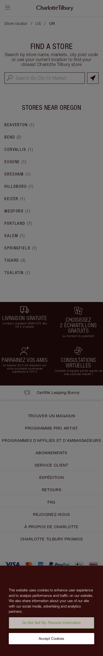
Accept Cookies (52, 640)
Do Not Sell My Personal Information (51, 624)
